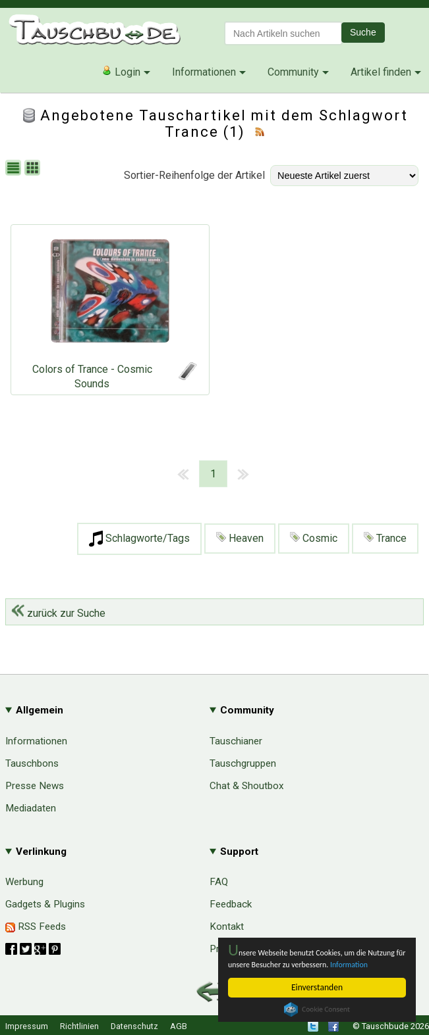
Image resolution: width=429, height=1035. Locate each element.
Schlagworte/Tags (139, 539)
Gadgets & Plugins (45, 904)
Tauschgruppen (243, 763)
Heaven (240, 538)
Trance (385, 538)
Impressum (26, 1026)
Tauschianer (236, 741)
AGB (178, 1026)
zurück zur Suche (58, 613)
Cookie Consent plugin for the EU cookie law (317, 1009)
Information (249, 964)
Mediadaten (30, 808)
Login (120, 71)
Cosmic (313, 538)
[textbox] (283, 33)
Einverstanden (317, 987)
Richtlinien (79, 1026)
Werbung (24, 882)
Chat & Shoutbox (247, 786)
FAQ (219, 882)
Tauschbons (32, 763)
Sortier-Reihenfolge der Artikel (194, 175)
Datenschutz (134, 1026)
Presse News (34, 786)
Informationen (204, 72)
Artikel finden (381, 72)
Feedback (231, 904)
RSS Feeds (35, 926)
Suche (363, 32)
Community (293, 72)
